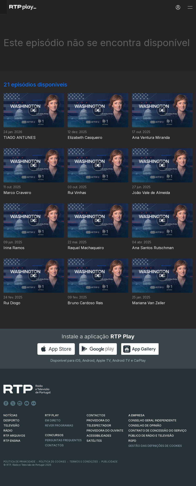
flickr (33, 403)
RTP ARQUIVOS (14, 435)
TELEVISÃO (11, 425)
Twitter (12, 403)
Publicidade (109, 461)
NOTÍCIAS (10, 415)
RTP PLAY (52, 415)
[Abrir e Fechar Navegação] (190, 7)
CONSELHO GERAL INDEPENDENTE (152, 420)
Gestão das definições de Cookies (155, 445)
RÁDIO (7, 430)
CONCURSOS (54, 435)
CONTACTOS (96, 415)
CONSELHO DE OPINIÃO (144, 425)
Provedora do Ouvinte (105, 430)
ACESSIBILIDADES (99, 435)
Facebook (6, 403)
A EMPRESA (136, 415)
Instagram (19, 403)
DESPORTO (11, 420)
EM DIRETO (52, 420)
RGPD (132, 440)
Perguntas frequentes (63, 440)
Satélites (94, 440)
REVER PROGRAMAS (59, 425)
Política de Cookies (52, 461)
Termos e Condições (83, 461)
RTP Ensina (11, 440)
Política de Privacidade (19, 461)
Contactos (54, 445)
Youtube (26, 403)
